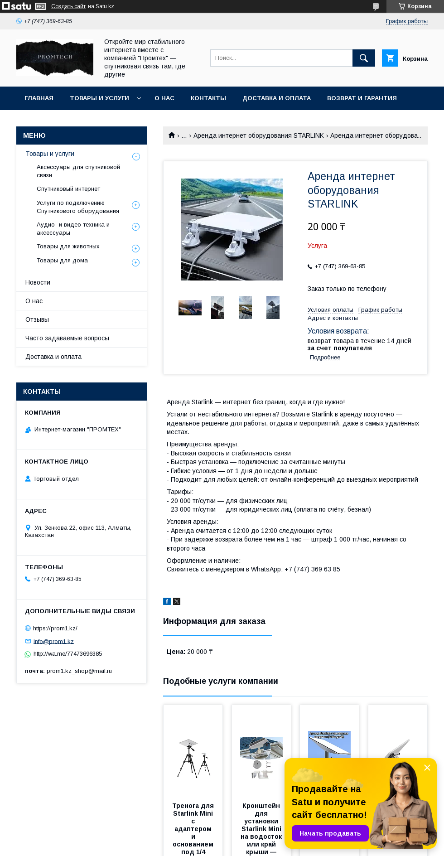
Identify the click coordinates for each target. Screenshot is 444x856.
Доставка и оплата (276, 98)
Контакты (208, 98)
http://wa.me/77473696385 (68, 653)
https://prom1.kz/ (55, 628)
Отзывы (37, 319)
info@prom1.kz (54, 641)
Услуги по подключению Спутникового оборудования (78, 206)
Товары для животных (68, 246)
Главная (38, 98)
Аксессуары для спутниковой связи (78, 171)
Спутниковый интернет (68, 188)
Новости (37, 282)
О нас (164, 98)
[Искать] (363, 58)
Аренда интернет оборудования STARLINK (258, 135)
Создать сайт (68, 6)
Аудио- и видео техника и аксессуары (73, 228)
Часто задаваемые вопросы (67, 338)
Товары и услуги (99, 98)
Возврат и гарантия (362, 98)
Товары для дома (62, 260)
